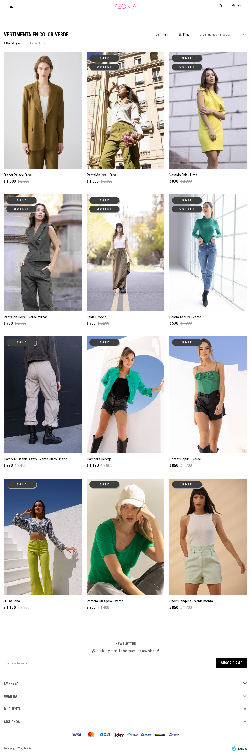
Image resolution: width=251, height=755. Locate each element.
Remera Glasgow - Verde (105, 601)
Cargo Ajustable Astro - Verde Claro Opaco (35, 459)
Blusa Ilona (12, 601)
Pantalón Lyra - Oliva (102, 175)
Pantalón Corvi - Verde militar (25, 317)
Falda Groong (96, 317)
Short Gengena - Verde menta (191, 601)
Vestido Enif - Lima (183, 175)
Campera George (99, 459)
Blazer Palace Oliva (18, 175)
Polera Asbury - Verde (185, 317)
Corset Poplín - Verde (185, 459)
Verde (34, 43)
